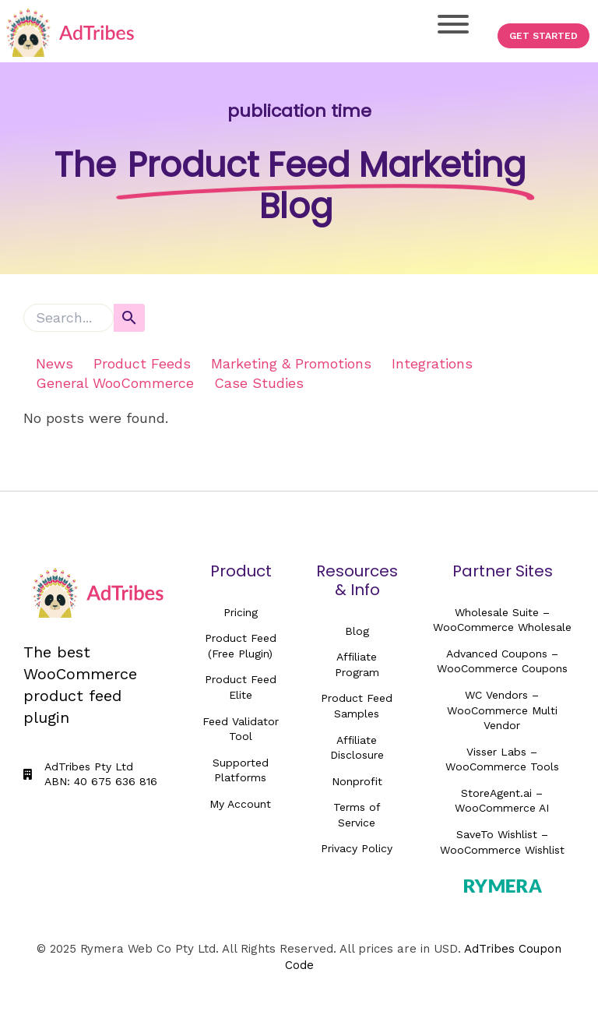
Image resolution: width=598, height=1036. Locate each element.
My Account (240, 804)
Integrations (432, 363)
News (54, 363)
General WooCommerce (115, 383)
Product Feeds (142, 363)
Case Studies (259, 383)
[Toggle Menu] (453, 24)
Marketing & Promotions (291, 363)
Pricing (240, 612)
